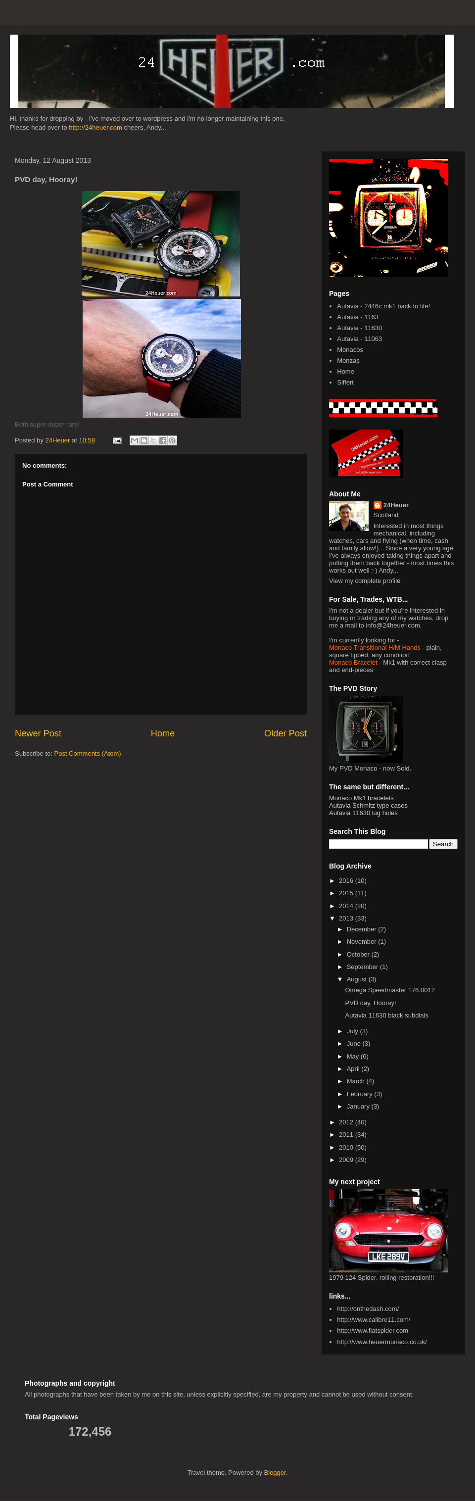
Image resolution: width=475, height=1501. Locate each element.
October (359, 954)
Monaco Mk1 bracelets (361, 798)
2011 (347, 1134)
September (363, 966)
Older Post (285, 733)
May (354, 1056)
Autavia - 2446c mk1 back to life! (383, 306)
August (358, 979)
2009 (347, 1159)
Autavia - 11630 (359, 328)
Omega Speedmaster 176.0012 (389, 990)
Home (163, 733)
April (354, 1068)
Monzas (348, 360)
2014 (347, 906)
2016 (347, 880)
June (355, 1043)
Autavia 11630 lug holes (363, 813)
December (363, 929)
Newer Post (38, 733)
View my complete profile (364, 580)
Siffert (345, 382)
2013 (347, 918)
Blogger (275, 1472)
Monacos (350, 349)
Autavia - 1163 (358, 317)
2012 (347, 1122)
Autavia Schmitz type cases (368, 805)
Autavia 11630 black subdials (386, 1015)
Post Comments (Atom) (87, 753)
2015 (347, 893)
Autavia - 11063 (359, 338)
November (363, 941)
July (353, 1031)
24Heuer (396, 505)
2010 (347, 1147)
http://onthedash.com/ (368, 1308)
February (361, 1094)
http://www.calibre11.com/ (373, 1319)
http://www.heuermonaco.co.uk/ (382, 1342)
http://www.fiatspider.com (372, 1330)
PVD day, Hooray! (370, 1003)
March (357, 1081)
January (359, 1106)
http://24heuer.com (95, 127)
